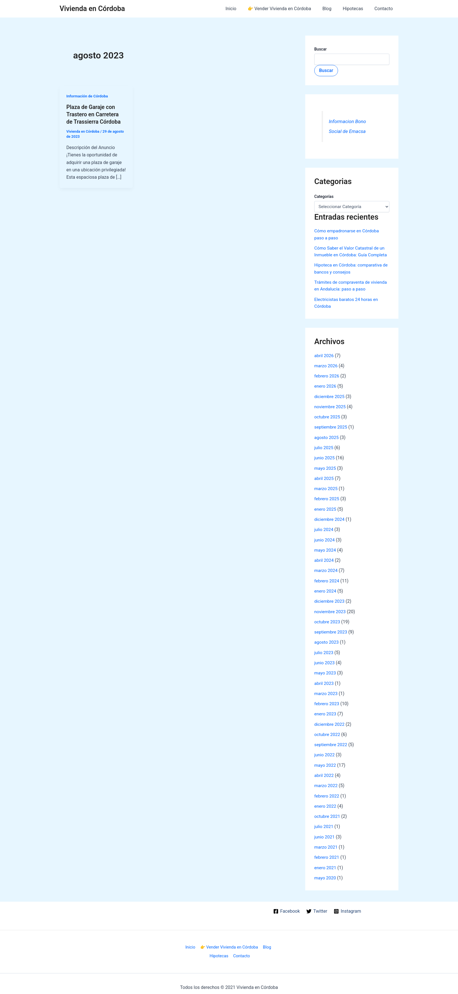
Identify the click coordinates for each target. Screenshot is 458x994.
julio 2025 (324, 446)
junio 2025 (324, 456)
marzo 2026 (326, 365)
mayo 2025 (325, 466)
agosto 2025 (326, 436)
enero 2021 (325, 863)
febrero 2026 (327, 375)
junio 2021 (324, 832)
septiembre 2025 (331, 426)
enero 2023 (325, 710)
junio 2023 (324, 659)
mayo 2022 (325, 761)
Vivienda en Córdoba (92, 9)
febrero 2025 (327, 497)
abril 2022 (324, 771)
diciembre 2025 (329, 395)
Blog (332, 8)
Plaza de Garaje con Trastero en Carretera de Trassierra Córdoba (94, 114)
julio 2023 (324, 649)
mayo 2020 (325, 873)
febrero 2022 (327, 791)
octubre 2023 (327, 619)
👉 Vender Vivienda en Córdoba (287, 8)
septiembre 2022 (331, 741)
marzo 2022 (326, 781)
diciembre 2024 (329, 517)
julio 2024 (324, 527)
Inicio (241, 8)
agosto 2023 (326, 639)
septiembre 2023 (331, 629)
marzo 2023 (326, 690)
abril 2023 (324, 680)
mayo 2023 (325, 669)
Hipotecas (356, 8)
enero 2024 (325, 588)
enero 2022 (325, 802)
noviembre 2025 (330, 405)
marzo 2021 (326, 842)
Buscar (320, 49)
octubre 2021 (327, 812)
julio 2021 (324, 822)
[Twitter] (317, 906)
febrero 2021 (327, 852)
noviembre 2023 (330, 608)
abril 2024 (324, 558)
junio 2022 (324, 751)
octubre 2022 (327, 730)
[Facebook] (286, 906)
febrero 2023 (327, 700)
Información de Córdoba (87, 96)
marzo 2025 (326, 487)
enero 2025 (325, 507)
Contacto (385, 8)
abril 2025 (324, 476)
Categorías (323, 196)
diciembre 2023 (329, 598)
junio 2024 (324, 537)
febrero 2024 (327, 578)
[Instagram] (347, 906)
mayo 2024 (325, 547)
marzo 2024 (326, 568)
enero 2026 (325, 385)
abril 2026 (324, 354)
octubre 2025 (327, 415)
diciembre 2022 (329, 720)
